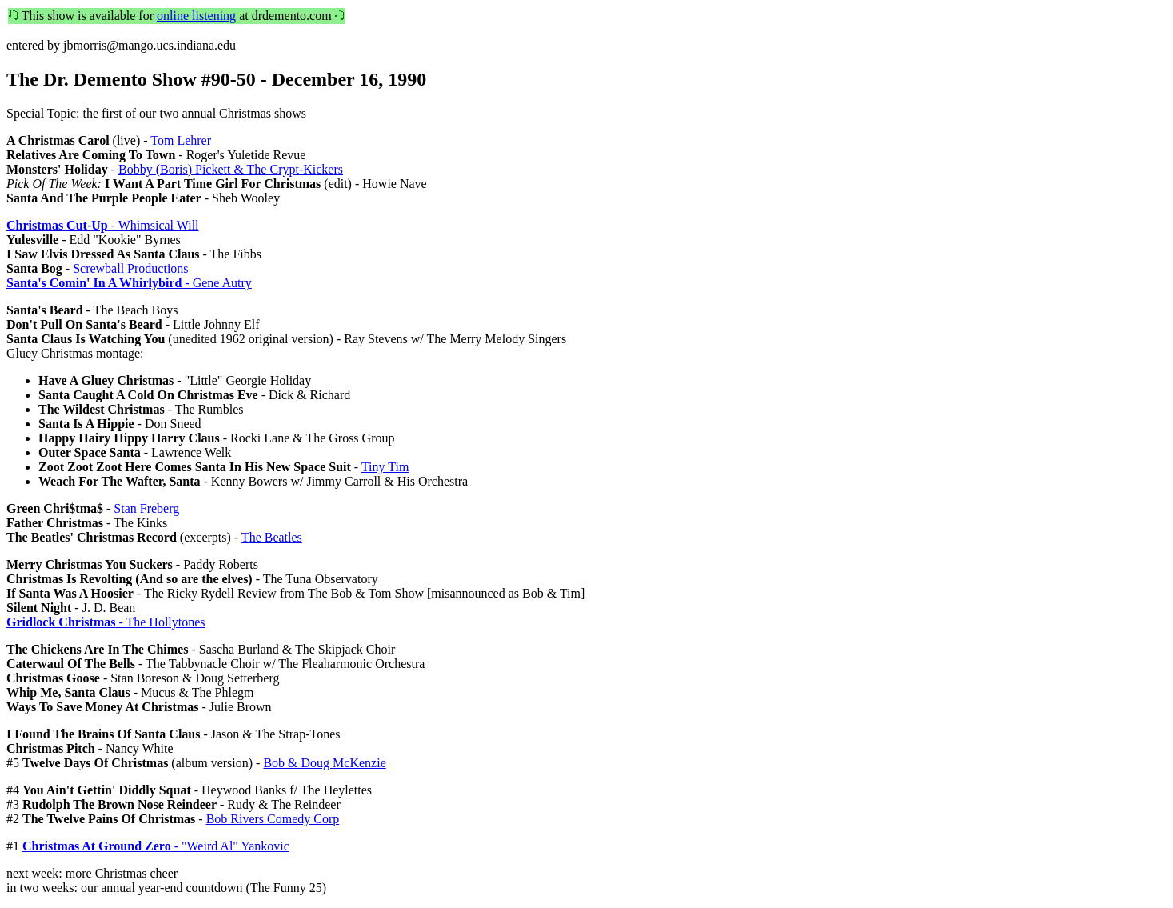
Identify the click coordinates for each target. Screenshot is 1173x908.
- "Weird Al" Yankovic (155, 846)
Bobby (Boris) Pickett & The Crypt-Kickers (230, 169)
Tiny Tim (385, 467)
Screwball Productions (130, 268)
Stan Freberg (146, 508)
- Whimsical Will (102, 225)
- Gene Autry (129, 283)
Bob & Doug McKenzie (324, 763)
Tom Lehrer (180, 140)
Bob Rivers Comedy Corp (273, 819)
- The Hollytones (105, 622)
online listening (196, 15)
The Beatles (271, 537)
